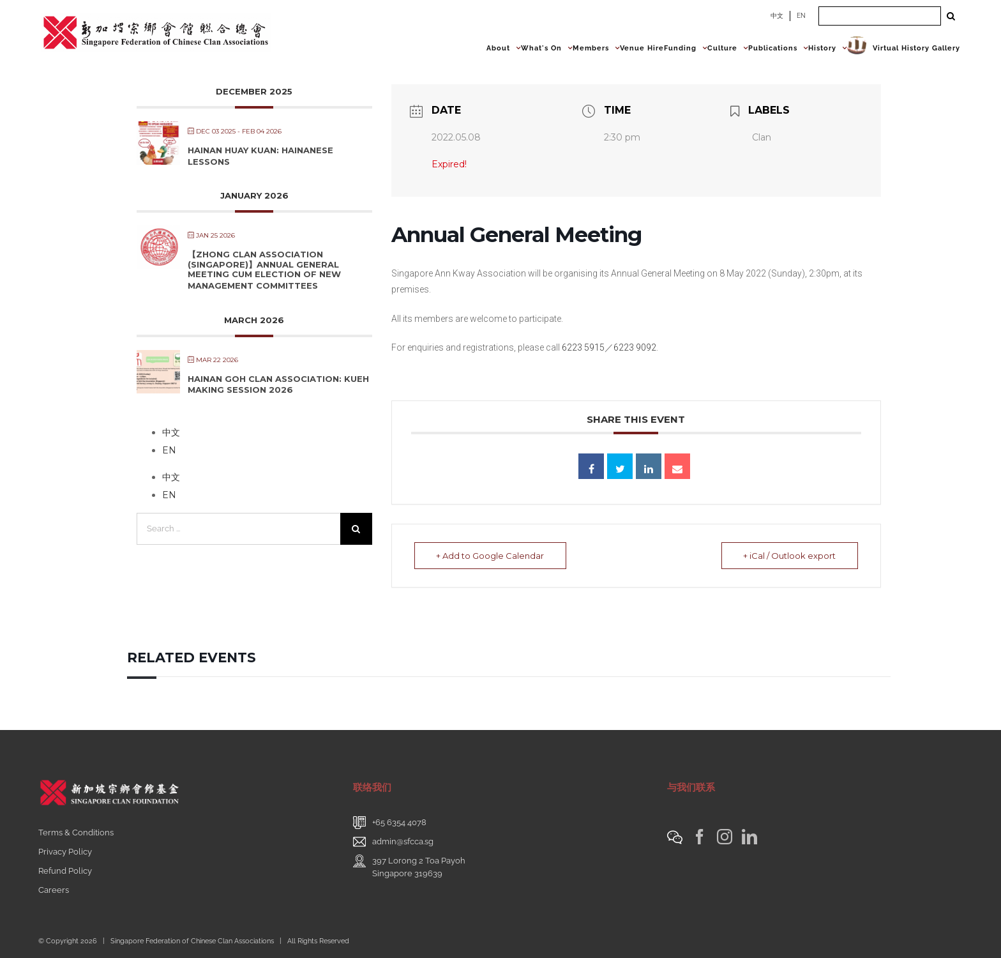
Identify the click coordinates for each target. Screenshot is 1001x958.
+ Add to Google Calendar (491, 556)
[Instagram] (724, 836)
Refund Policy (65, 871)
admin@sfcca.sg (402, 841)
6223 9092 (634, 347)
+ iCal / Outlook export (789, 556)
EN (801, 15)
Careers (53, 890)
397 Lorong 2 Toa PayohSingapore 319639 (418, 867)
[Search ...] (879, 16)
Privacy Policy (65, 851)
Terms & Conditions (76, 832)
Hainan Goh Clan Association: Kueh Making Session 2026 (278, 384)
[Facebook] (699, 836)
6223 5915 (583, 347)
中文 (777, 15)
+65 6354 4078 (399, 822)
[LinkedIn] (749, 836)
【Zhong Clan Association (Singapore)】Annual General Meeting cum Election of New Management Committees (264, 270)
